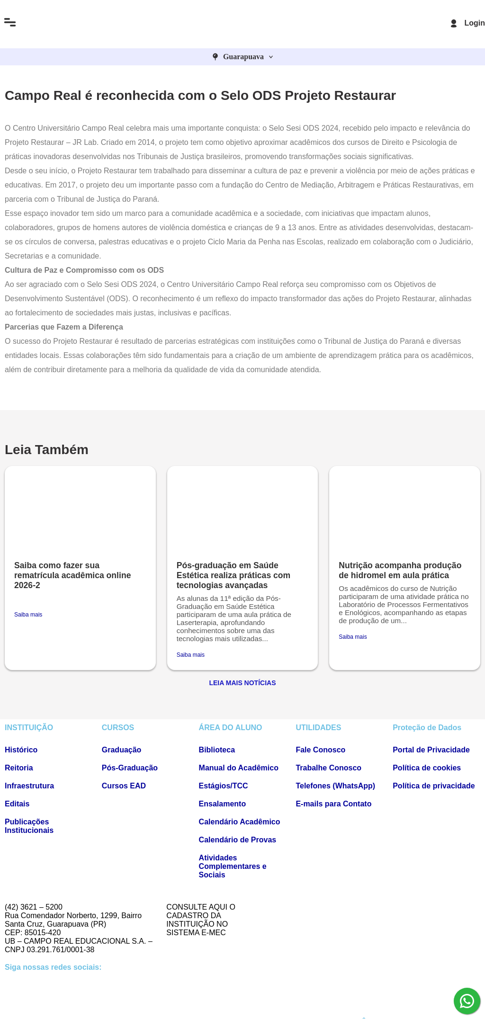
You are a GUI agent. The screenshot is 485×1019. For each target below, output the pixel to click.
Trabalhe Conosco (328, 768)
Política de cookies (427, 768)
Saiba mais (28, 614)
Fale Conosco (320, 750)
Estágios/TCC (223, 786)
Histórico (21, 750)
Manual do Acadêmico (238, 768)
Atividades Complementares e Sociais (233, 866)
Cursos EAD (124, 786)
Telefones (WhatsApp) (335, 786)
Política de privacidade (434, 786)
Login (474, 23)
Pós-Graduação (130, 768)
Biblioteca (217, 750)
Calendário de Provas (238, 840)
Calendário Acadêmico (239, 822)
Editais (17, 804)
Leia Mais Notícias (242, 683)
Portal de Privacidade (431, 750)
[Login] (453, 23)
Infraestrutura (29, 786)
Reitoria (19, 768)
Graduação (122, 750)
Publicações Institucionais (29, 826)
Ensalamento (222, 804)
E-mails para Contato (333, 804)
